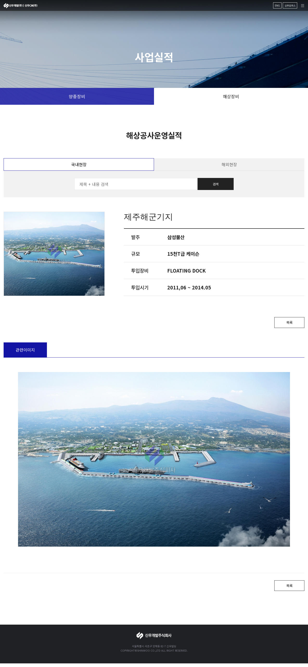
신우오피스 (290, 5)
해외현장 (229, 164)
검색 (215, 184)
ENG (277, 5)
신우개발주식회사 (20, 5)
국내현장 (79, 164)
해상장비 (231, 96)
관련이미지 (25, 351)
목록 (286, 323)
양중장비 (77, 96)
